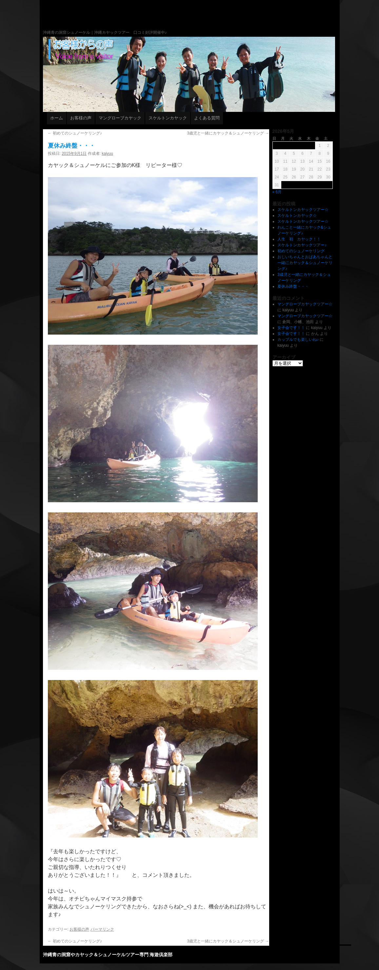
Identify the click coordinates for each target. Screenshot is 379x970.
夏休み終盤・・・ (293, 286)
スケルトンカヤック (168, 117)
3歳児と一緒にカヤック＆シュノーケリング (228, 133)
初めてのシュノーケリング (301, 251)
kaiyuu (107, 153)
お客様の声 (80, 117)
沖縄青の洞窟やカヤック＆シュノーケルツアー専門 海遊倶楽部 (219, 29)
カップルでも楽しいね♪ (298, 339)
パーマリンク (102, 929)
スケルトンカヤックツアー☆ (303, 209)
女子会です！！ (291, 327)
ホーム (56, 117)
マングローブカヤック (120, 117)
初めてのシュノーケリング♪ (75, 133)
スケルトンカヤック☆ (297, 215)
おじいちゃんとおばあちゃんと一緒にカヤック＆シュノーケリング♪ (304, 263)
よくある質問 (207, 117)
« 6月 (277, 192)
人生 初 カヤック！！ (299, 239)
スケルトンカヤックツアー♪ (302, 245)
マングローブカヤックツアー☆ (304, 304)
